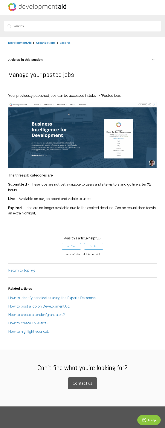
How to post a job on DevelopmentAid (39, 306)
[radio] (71, 246)
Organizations (45, 42)
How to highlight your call (28, 332)
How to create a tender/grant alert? (36, 315)
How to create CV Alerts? (28, 323)
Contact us (82, 383)
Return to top (21, 270)
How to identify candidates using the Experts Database (52, 298)
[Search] (82, 26)
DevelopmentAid (20, 42)
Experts (65, 42)
